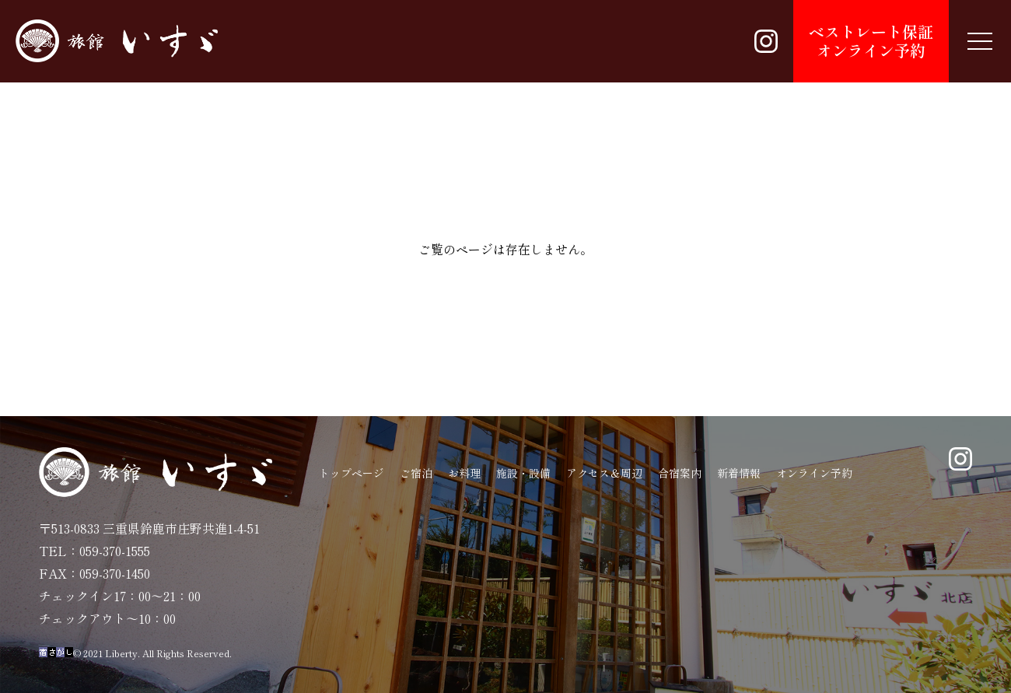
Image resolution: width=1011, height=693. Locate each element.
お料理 (464, 473)
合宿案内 (679, 473)
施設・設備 (523, 473)
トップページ (351, 473)
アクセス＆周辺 (604, 473)
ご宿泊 (416, 473)
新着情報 (739, 473)
